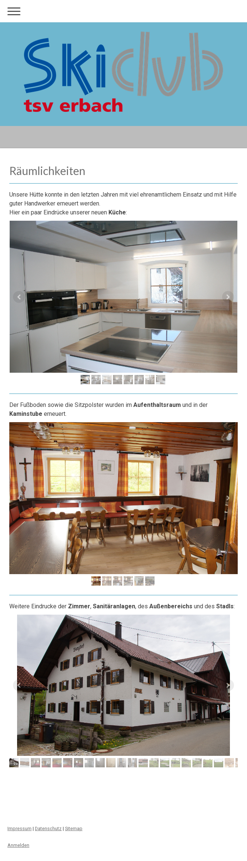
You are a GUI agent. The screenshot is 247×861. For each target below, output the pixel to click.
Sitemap (73, 828)
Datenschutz (48, 828)
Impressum (19, 828)
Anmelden (18, 845)
